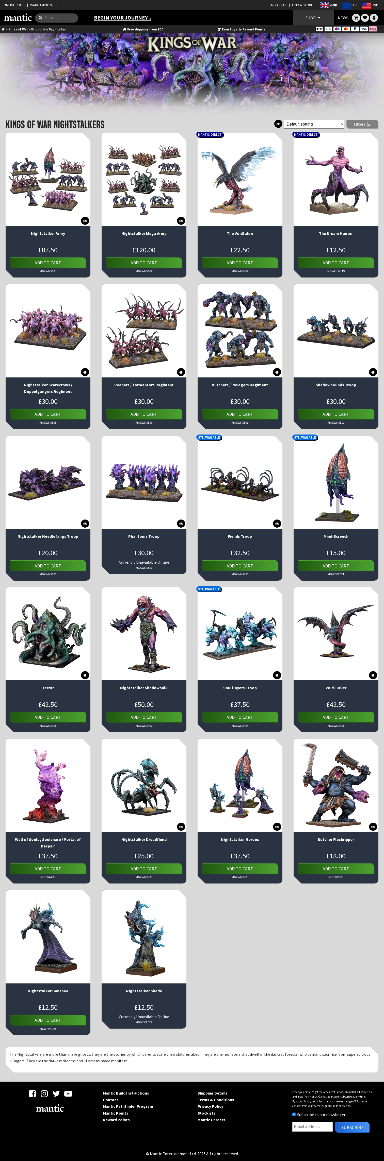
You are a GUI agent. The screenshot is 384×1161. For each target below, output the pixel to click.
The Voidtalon (240, 233)
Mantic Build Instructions (126, 1093)
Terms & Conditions (216, 1099)
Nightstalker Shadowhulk (144, 687)
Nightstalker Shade (144, 990)
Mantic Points (115, 1113)
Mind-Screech (336, 536)
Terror (48, 687)
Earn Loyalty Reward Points (241, 29)
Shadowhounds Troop (336, 384)
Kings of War (18, 29)
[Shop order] (314, 124)
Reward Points (116, 1119)
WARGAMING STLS (44, 5)
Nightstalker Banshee (48, 990)
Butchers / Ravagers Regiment (240, 384)
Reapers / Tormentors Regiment (144, 384)
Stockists (206, 1113)
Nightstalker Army (48, 233)
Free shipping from (142, 29)
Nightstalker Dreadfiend (144, 839)
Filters (362, 124)
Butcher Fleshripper (336, 839)
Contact (110, 1099)
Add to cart (48, 263)
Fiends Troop (240, 536)
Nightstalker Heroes (240, 839)
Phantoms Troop (143, 536)
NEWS (343, 17)
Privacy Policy (210, 1106)
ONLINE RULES (15, 5)
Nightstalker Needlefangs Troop (48, 536)
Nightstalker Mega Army (143, 233)
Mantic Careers (211, 1119)
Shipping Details (213, 1093)
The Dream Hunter (336, 233)
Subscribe (352, 1127)
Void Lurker (336, 687)
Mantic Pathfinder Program (128, 1106)
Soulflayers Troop (240, 687)
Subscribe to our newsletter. (319, 1114)
